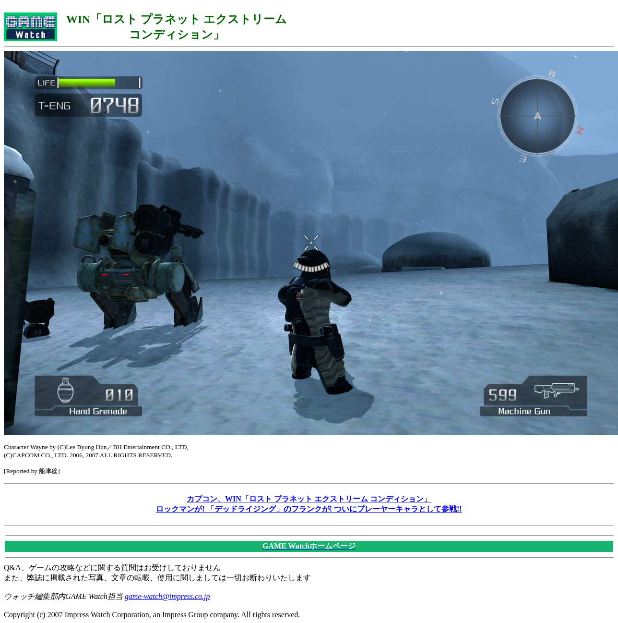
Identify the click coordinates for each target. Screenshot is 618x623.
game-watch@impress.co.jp (167, 596)
